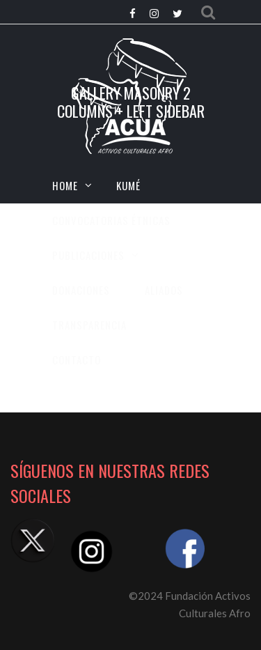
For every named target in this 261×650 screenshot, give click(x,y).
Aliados (164, 289)
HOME (65, 185)
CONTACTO (76, 359)
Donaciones (81, 289)
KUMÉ (128, 185)
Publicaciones (88, 255)
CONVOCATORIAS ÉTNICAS (111, 220)
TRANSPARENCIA (89, 324)
